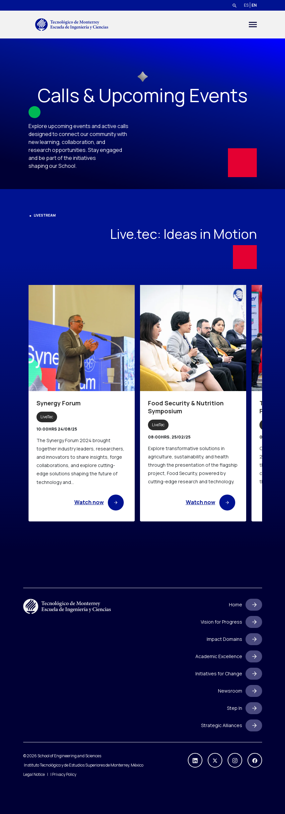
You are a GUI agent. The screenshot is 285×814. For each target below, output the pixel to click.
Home (235, 604)
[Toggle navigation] (253, 24)
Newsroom (230, 691)
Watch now (99, 502)
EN (254, 5)
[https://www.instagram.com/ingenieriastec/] (235, 760)
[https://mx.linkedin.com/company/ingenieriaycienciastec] (195, 760)
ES (246, 5)
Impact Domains (224, 639)
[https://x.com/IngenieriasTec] (215, 760)
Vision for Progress (221, 622)
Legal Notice (34, 774)
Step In (234, 708)
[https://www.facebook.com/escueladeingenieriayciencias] (255, 760)
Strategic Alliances (221, 725)
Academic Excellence (218, 656)
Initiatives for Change (218, 673)
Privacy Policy (64, 774)
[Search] (234, 5)
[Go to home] (72, 24)
